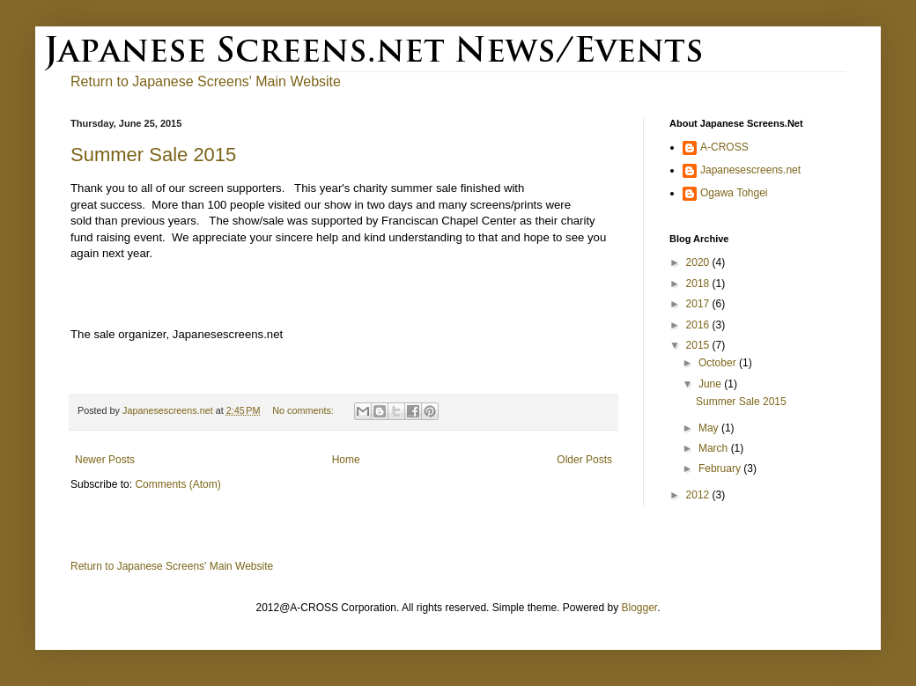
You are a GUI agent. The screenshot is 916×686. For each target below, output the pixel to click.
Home (346, 460)
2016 (699, 325)
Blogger (639, 607)
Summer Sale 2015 (153, 155)
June (711, 384)
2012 (699, 495)
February (720, 468)
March (714, 448)
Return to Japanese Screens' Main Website (171, 566)
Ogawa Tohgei (734, 193)
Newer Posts (105, 460)
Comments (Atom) (177, 484)
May (709, 428)
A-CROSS (724, 147)
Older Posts (584, 460)
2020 (699, 262)
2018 (699, 283)
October (718, 363)
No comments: (304, 410)
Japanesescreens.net (750, 170)
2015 (699, 345)
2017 (699, 304)
